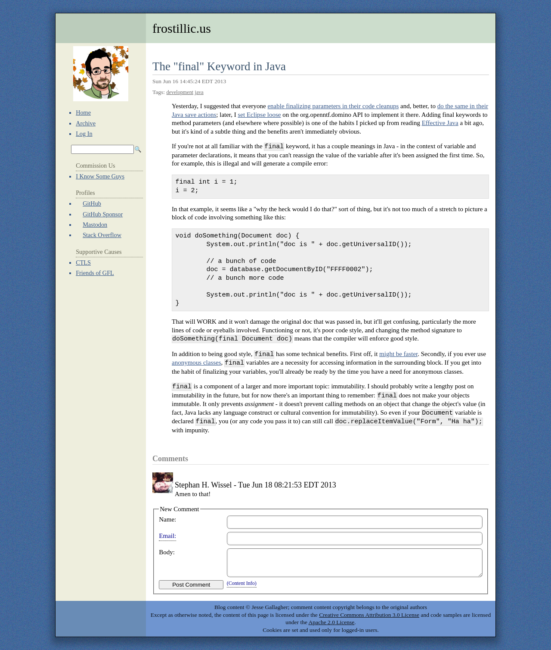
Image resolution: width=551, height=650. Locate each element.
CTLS (83, 262)
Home (83, 112)
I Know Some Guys (100, 176)
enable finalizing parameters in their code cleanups (333, 106)
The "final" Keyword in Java (219, 66)
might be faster (398, 354)
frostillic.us (181, 28)
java (199, 92)
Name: (167, 519)
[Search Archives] (102, 149)
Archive (86, 123)
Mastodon (95, 224)
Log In (84, 133)
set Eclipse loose (259, 114)
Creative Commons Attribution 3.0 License (369, 615)
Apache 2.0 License (332, 622)
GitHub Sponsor (103, 214)
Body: (167, 552)
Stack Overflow (102, 234)
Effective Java (440, 122)
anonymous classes (196, 362)
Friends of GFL (95, 272)
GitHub (92, 203)
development (179, 92)
